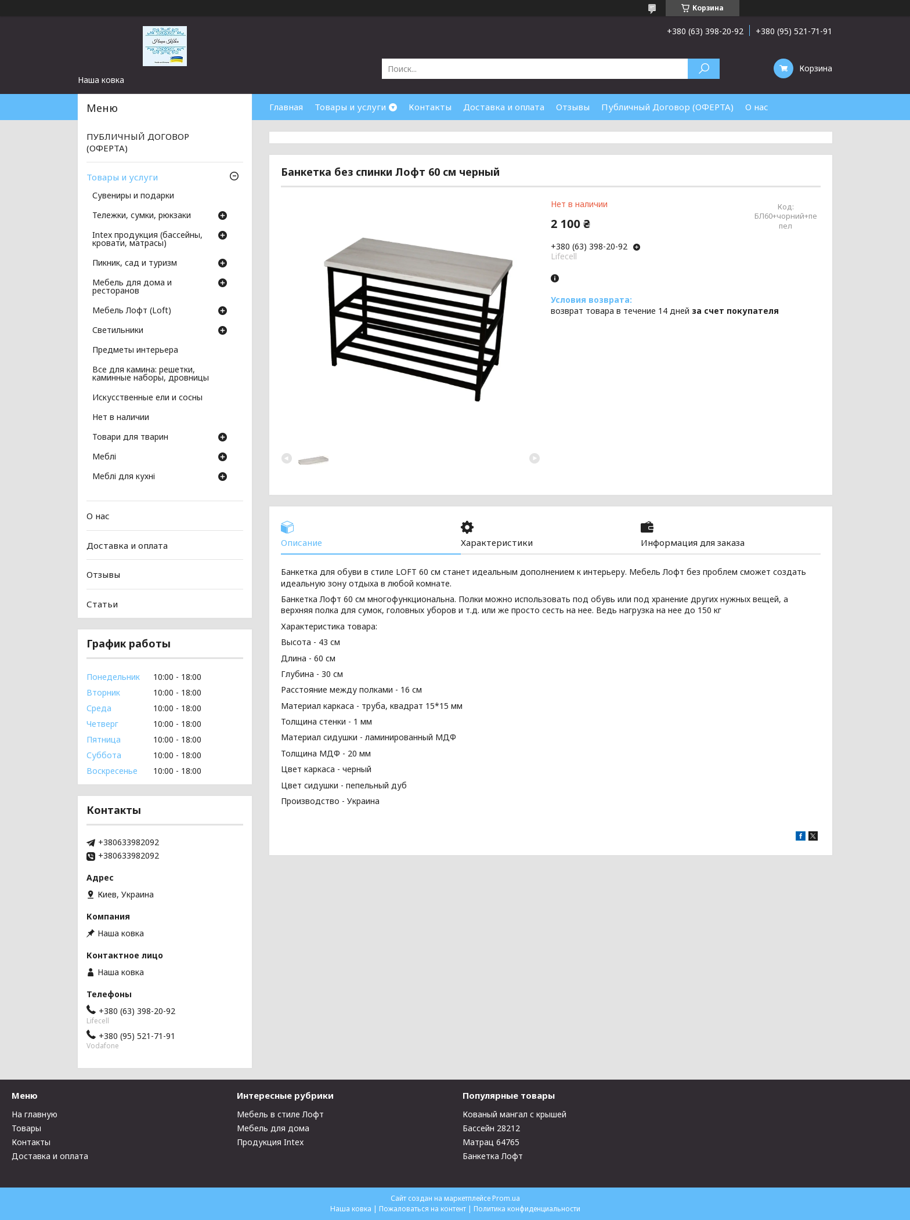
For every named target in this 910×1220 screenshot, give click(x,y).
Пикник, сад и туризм (134, 263)
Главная (286, 107)
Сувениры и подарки (133, 196)
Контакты (430, 107)
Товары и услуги (350, 107)
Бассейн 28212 (491, 1128)
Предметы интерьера (135, 350)
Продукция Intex (270, 1141)
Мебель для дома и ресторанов (132, 287)
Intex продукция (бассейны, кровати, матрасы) (147, 239)
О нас (756, 107)
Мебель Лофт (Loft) (131, 311)
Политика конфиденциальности (527, 1209)
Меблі (104, 457)
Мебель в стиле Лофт (280, 1114)
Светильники (117, 330)
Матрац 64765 (491, 1141)
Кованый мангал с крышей (514, 1114)
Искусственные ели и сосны (147, 398)
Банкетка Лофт (493, 1155)
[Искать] (704, 69)
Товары (26, 1128)
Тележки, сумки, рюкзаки (141, 215)
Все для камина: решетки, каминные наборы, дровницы (150, 374)
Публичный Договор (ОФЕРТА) (667, 107)
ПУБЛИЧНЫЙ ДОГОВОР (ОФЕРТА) (137, 142)
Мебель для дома (273, 1128)
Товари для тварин (130, 437)
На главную (34, 1114)
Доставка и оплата (503, 107)
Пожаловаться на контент (422, 1209)
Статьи (102, 604)
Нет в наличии (120, 417)
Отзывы (573, 107)
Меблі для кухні (123, 477)
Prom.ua (506, 1198)
